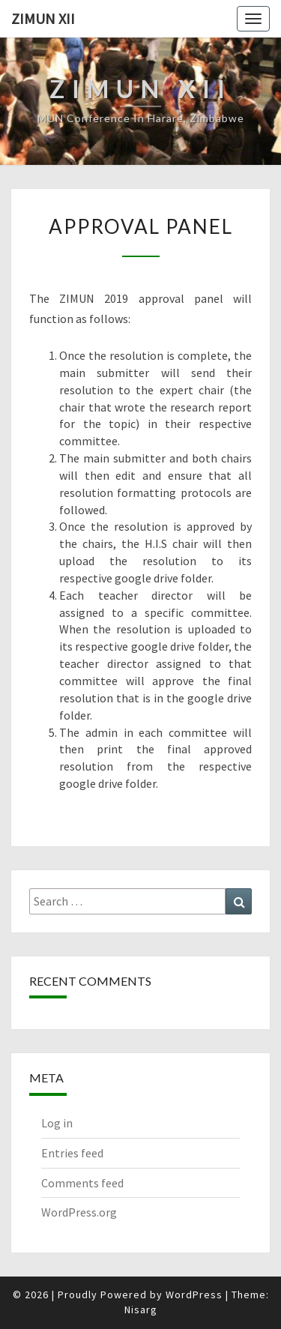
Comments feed (82, 1182)
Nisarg (140, 1309)
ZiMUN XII (43, 18)
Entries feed (72, 1152)
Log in (57, 1122)
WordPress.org (79, 1212)
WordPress (194, 1294)
